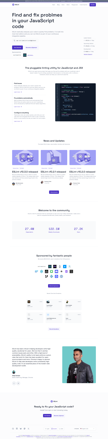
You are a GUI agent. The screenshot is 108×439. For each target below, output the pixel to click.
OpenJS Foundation (26, 435)
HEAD (87, 51)
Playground (75, 4)
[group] (54, 364)
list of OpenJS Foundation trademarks (65, 436)
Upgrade (63, 1)
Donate (93, 4)
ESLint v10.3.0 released (25, 171)
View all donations (54, 329)
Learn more (22, 92)
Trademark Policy (30, 436)
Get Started (17, 47)
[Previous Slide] (14, 383)
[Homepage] (15, 4)
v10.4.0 (87, 46)
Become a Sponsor (31, 47)
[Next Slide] (18, 383)
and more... (30, 55)
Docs (63, 4)
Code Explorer (83, 4)
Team (53, 4)
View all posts (54, 192)
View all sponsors (54, 286)
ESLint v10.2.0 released (82, 171)
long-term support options (76, 1)
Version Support (88, 54)
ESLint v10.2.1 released (53, 171)
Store (68, 4)
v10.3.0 (87, 40)
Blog (58, 4)
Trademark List (38, 436)
